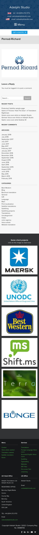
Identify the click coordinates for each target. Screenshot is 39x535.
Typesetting (25, 461)
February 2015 (7, 178)
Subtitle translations (9, 206)
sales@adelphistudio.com (21, 16)
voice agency (6, 220)
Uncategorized (7, 215)
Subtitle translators (8, 455)
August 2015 (6, 169)
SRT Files (24, 467)
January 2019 (6, 134)
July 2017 (5, 141)
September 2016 (7, 157)
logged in (14, 88)
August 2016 (6, 160)
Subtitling (5, 208)
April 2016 (5, 164)
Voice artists (6, 222)
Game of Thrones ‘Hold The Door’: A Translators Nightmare (19, 111)
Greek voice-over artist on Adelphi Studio (17, 115)
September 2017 (7, 139)
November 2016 (7, 155)
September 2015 (7, 167)
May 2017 (5, 146)
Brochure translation (9, 192)
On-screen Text (26, 469)
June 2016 (5, 162)
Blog (3, 190)
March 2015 (6, 176)
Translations (6, 213)
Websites (24, 464)
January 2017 (6, 151)
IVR (3, 197)
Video (4, 217)
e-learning (24, 472)
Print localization (8, 204)
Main (3, 201)
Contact (4, 447)
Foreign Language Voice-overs (29, 451)
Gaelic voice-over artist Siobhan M (14, 120)
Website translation (8, 224)
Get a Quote (19, 32)
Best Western (6, 188)
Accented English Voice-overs (29, 455)
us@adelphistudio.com (24, 19)
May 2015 (5, 174)
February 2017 (7, 148)
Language (5, 199)
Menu (19, 24)
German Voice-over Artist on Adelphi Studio (17, 117)
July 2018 (5, 137)
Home (3, 457)
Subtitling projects (8, 211)
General (4, 194)
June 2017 (5, 144)
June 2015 (5, 171)
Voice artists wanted (8, 450)
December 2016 (7, 153)
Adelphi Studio (19, 7)
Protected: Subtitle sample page (13, 108)
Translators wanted (8, 452)
